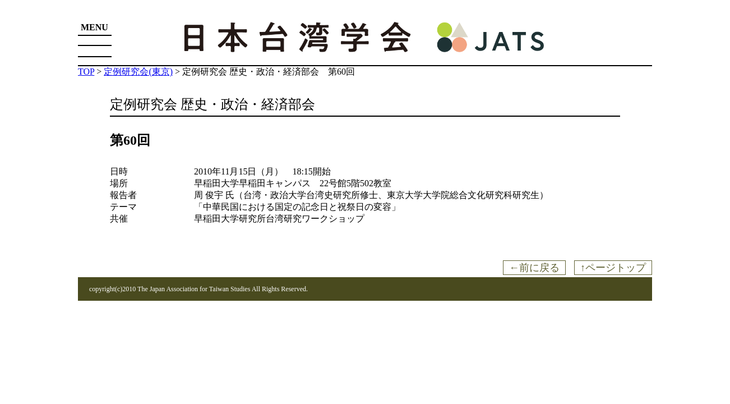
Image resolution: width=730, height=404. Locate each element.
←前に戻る (534, 267)
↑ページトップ (613, 267)
